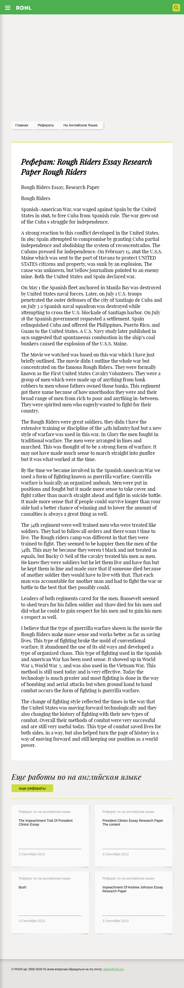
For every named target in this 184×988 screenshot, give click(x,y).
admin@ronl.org (113, 969)
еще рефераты (32, 788)
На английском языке (80, 125)
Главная (21, 125)
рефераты (46, 125)
